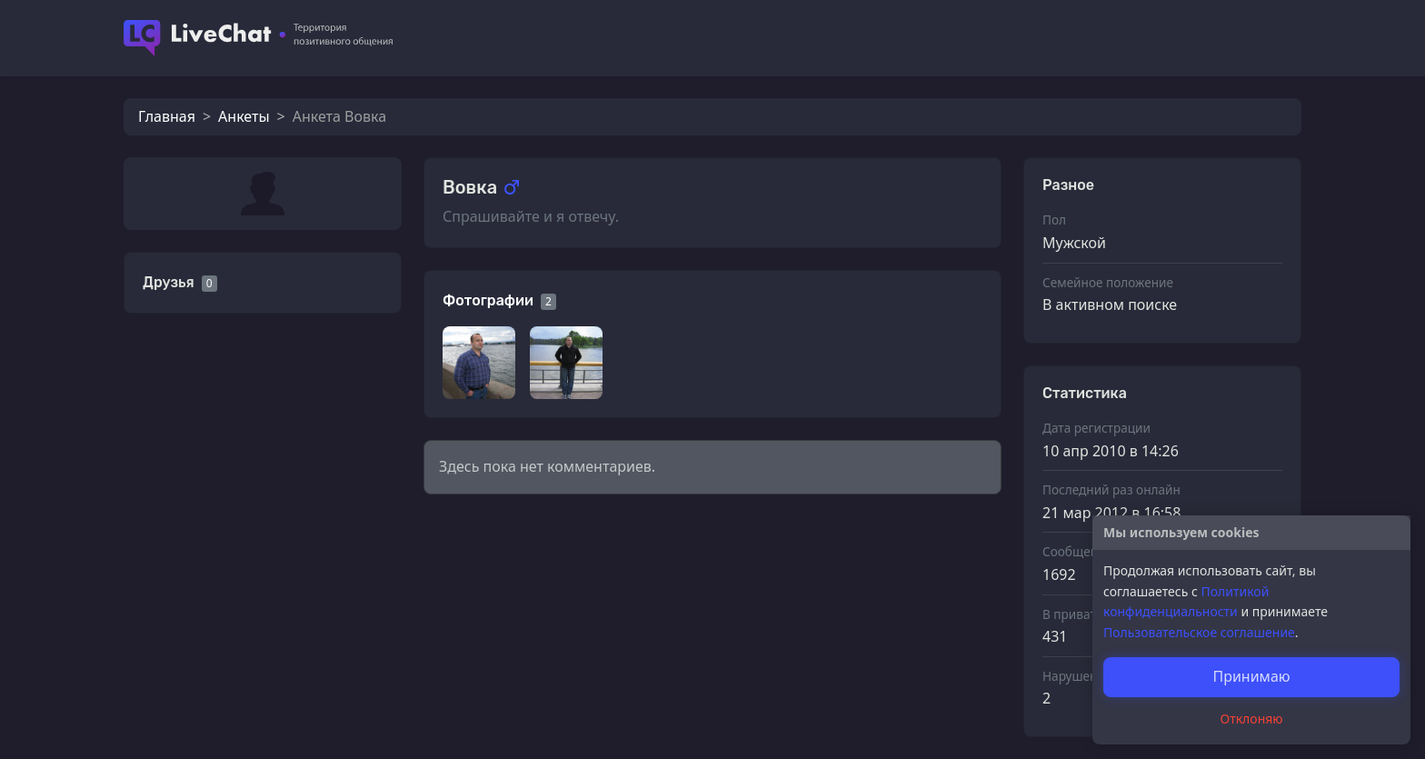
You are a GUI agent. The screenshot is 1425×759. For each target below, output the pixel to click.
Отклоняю (1252, 718)
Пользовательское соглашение (1199, 632)
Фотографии (488, 300)
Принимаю (1251, 676)
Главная (166, 116)
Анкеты (243, 116)
